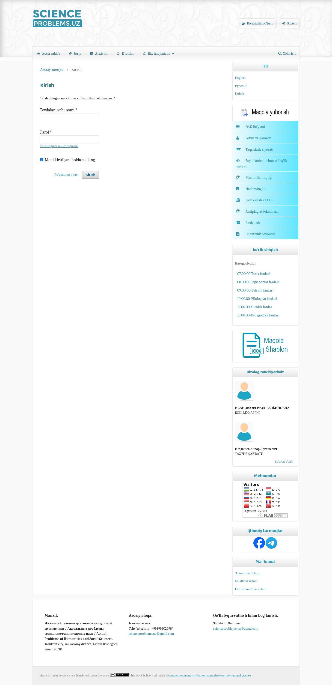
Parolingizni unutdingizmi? (59, 146)
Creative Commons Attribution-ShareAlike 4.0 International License (209, 675)
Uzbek (239, 94)
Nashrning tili (251, 189)
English (240, 78)
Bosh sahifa (48, 53)
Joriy (75, 53)
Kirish (289, 23)
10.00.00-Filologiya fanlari (257, 298)
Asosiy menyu (51, 69)
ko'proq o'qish (284, 462)
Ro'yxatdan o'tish (66, 175)
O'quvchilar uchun (247, 573)
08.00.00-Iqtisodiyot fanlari (258, 282)
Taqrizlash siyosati (254, 149)
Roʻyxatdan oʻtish (257, 23)
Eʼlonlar (125, 53)
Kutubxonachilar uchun (250, 589)
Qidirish (287, 53)
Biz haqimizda (157, 53)
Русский (241, 86)
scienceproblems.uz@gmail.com (151, 633)
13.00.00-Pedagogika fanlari (258, 315)
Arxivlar (99, 53)
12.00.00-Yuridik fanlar (254, 307)
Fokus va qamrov (258, 138)
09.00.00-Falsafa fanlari (255, 290)
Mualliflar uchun (246, 581)
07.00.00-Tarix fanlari (253, 273)
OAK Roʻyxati (255, 127)
